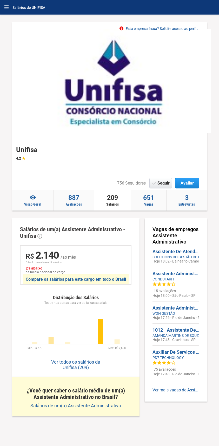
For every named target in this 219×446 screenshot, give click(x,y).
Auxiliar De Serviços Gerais (175, 352)
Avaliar (187, 183)
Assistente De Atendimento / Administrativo (175, 251)
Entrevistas (187, 200)
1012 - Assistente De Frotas (175, 330)
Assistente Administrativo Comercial (175, 273)
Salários (112, 200)
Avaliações (74, 200)
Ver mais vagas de (175, 390)
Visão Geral (32, 200)
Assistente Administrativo (175, 308)
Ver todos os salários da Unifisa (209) (75, 364)
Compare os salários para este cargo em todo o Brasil (76, 279)
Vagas (148, 200)
